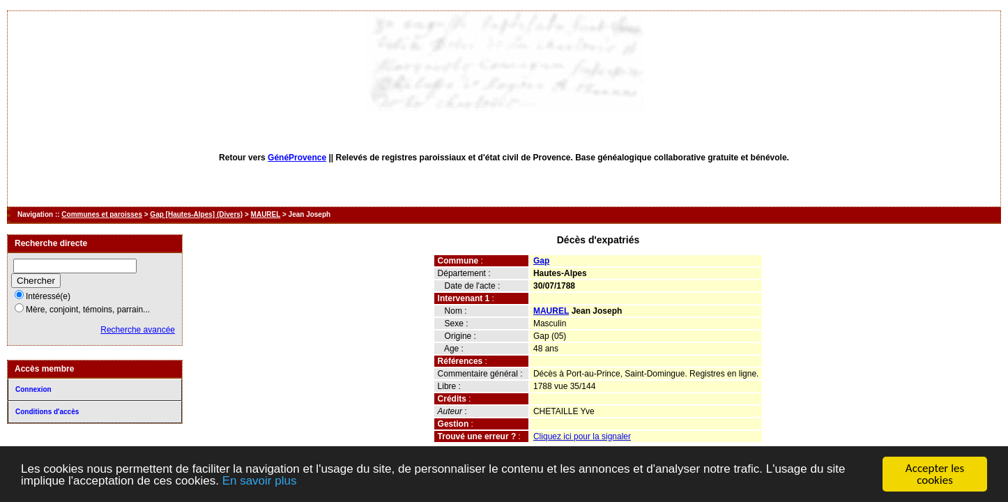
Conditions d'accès (47, 412)
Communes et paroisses (101, 214)
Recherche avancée (137, 330)
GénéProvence (297, 157)
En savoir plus (259, 480)
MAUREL (266, 214)
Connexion (33, 389)
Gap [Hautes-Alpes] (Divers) (196, 214)
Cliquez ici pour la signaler (582, 436)
